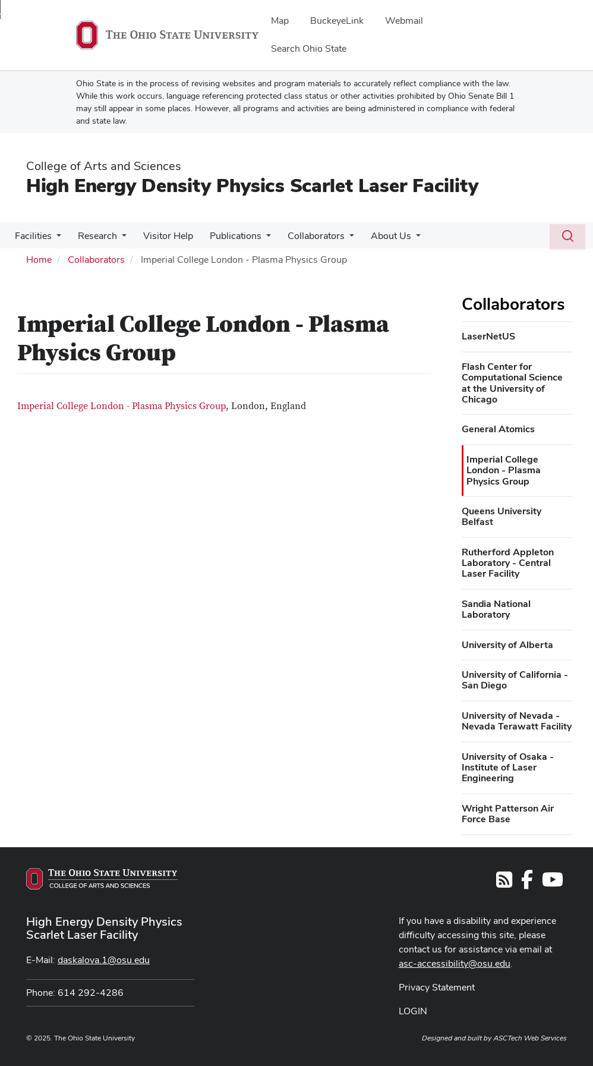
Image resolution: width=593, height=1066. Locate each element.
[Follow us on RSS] (504, 883)
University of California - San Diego (515, 679)
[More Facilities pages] (55, 239)
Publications (227, 235)
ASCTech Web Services (530, 1038)
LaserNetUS (488, 336)
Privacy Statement (437, 987)
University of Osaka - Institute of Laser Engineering (508, 767)
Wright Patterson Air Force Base (508, 813)
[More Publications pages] (258, 239)
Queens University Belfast (501, 516)
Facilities (32, 235)
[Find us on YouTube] (552, 883)
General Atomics (498, 429)
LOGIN (413, 1011)
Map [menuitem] (280, 20)
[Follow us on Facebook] (527, 883)
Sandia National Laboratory (496, 609)
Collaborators (305, 235)
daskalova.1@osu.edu (104, 960)
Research (93, 235)
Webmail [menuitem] (404, 20)
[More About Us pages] (403, 239)
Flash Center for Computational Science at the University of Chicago (512, 382)
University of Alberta (507, 645)
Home (39, 259)
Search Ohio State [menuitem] (308, 48)
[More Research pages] (118, 239)
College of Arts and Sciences (103, 166)
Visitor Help (162, 235)
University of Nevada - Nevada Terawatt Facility (517, 720)
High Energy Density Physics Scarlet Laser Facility (252, 185)
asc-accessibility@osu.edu (454, 963)
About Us (378, 235)
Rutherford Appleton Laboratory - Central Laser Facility (508, 563)
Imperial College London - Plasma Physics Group (121, 406)
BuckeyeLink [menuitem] (337, 20)
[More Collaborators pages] (338, 239)
